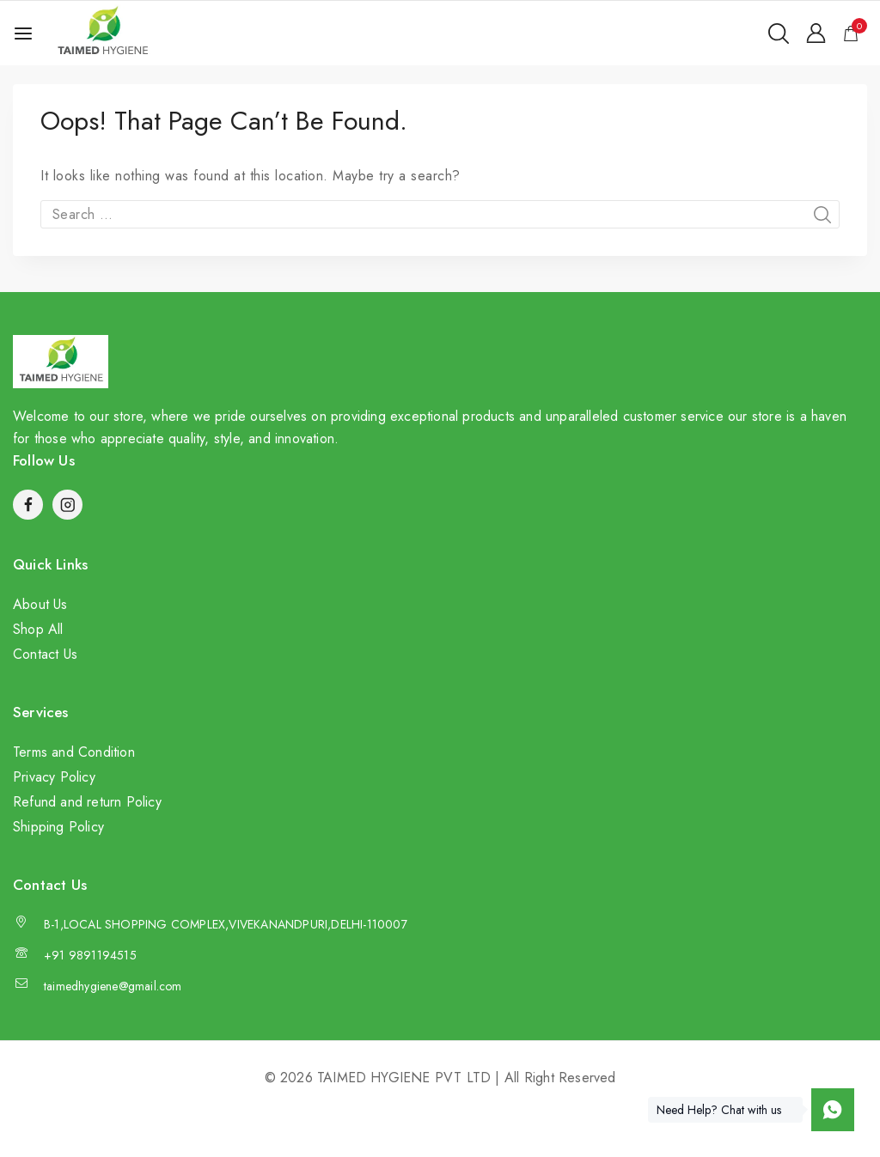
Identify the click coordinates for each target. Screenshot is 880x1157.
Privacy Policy (54, 777)
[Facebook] (28, 505)
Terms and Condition (74, 752)
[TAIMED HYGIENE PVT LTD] (102, 33)
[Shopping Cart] (855, 33)
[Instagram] (67, 505)
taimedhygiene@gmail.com (113, 986)
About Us (40, 604)
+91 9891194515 (90, 955)
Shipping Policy (58, 827)
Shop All (38, 629)
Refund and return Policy (87, 802)
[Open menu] (23, 33)
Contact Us (45, 654)
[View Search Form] (778, 33)
